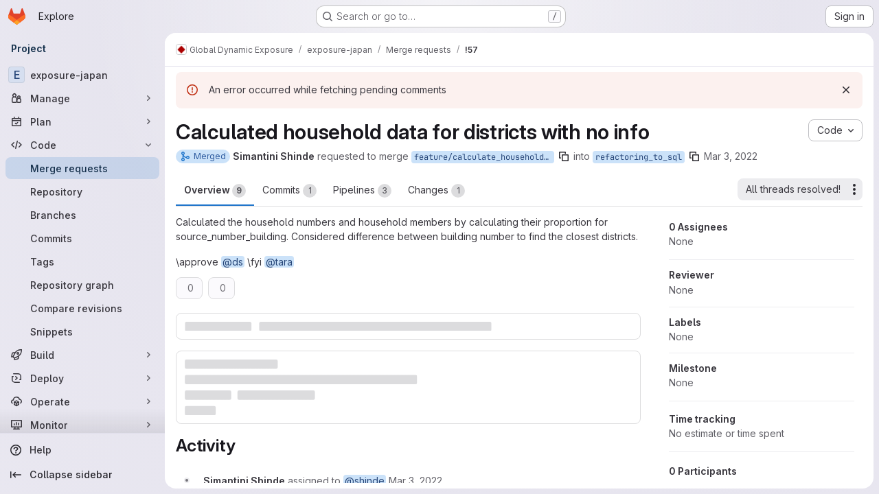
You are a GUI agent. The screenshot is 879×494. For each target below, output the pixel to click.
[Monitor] (82, 425)
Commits (289, 191)
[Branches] (82, 215)
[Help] (82, 450)
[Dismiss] (846, 90)
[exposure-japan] (82, 75)
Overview (215, 191)
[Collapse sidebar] (82, 475)
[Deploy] (82, 378)
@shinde (365, 480)
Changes (436, 191)
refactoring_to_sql (638, 157)
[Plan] (82, 121)
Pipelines (362, 191)
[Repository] (82, 191)
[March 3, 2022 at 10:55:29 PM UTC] (415, 480)
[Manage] (82, 98)
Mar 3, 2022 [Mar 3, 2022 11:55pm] (730, 156)
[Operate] (82, 401)
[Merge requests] (82, 168)
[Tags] (82, 261)
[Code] (82, 145)
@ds (232, 262)
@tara (279, 262)
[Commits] (82, 238)
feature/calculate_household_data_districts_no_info (484, 157)
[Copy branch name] (564, 156)
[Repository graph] (82, 285)
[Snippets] (82, 331)
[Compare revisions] (82, 308)
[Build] (82, 355)
